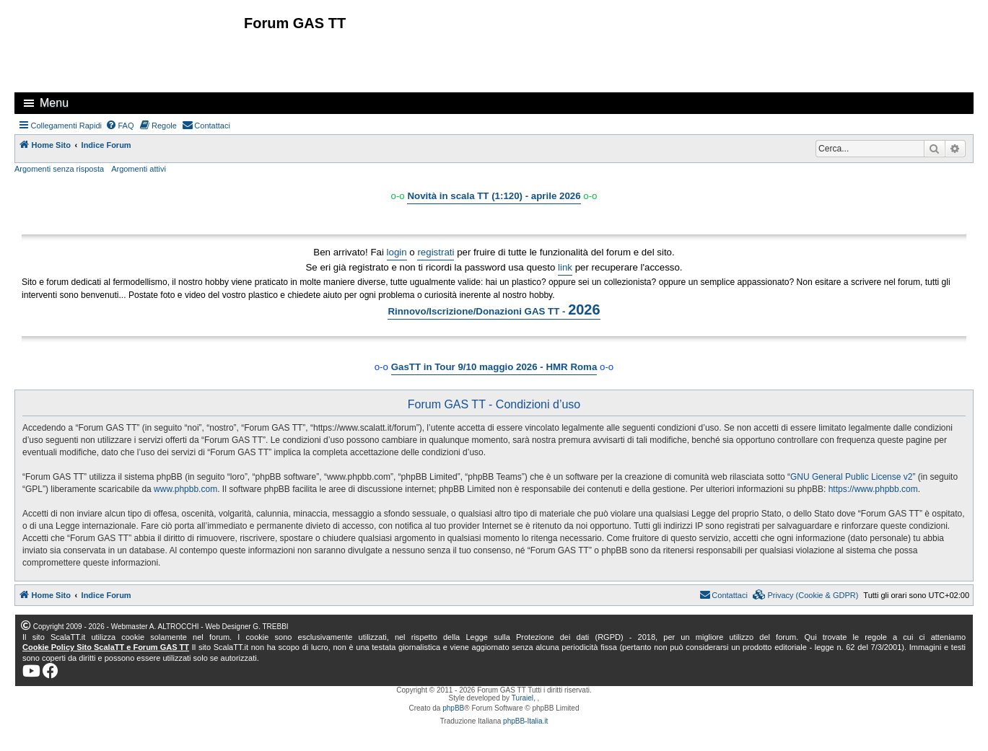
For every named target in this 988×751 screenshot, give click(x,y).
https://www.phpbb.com (873, 489)
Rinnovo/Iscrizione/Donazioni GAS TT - (494, 309)
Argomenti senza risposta (59, 168)
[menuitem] (119, 125)
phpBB (453, 708)
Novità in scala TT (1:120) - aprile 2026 (493, 195)
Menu (54, 103)
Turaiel (522, 698)
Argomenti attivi (138, 168)
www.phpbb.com (185, 489)
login (397, 252)
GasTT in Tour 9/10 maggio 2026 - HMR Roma (494, 366)
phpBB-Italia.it (525, 721)
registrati (435, 252)
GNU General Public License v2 (851, 477)
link (565, 267)
